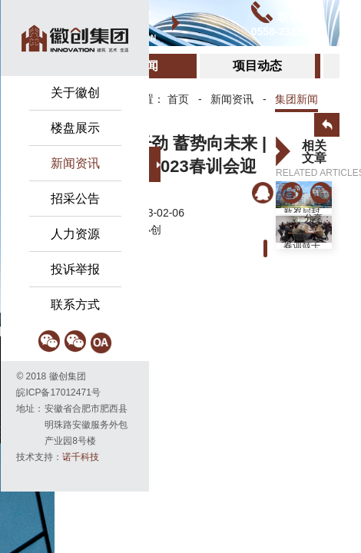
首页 (178, 99)
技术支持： (57, 457)
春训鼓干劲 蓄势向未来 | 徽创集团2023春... (303, 245)
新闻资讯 (231, 99)
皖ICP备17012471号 (58, 392)
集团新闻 (296, 99)
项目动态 (257, 65)
